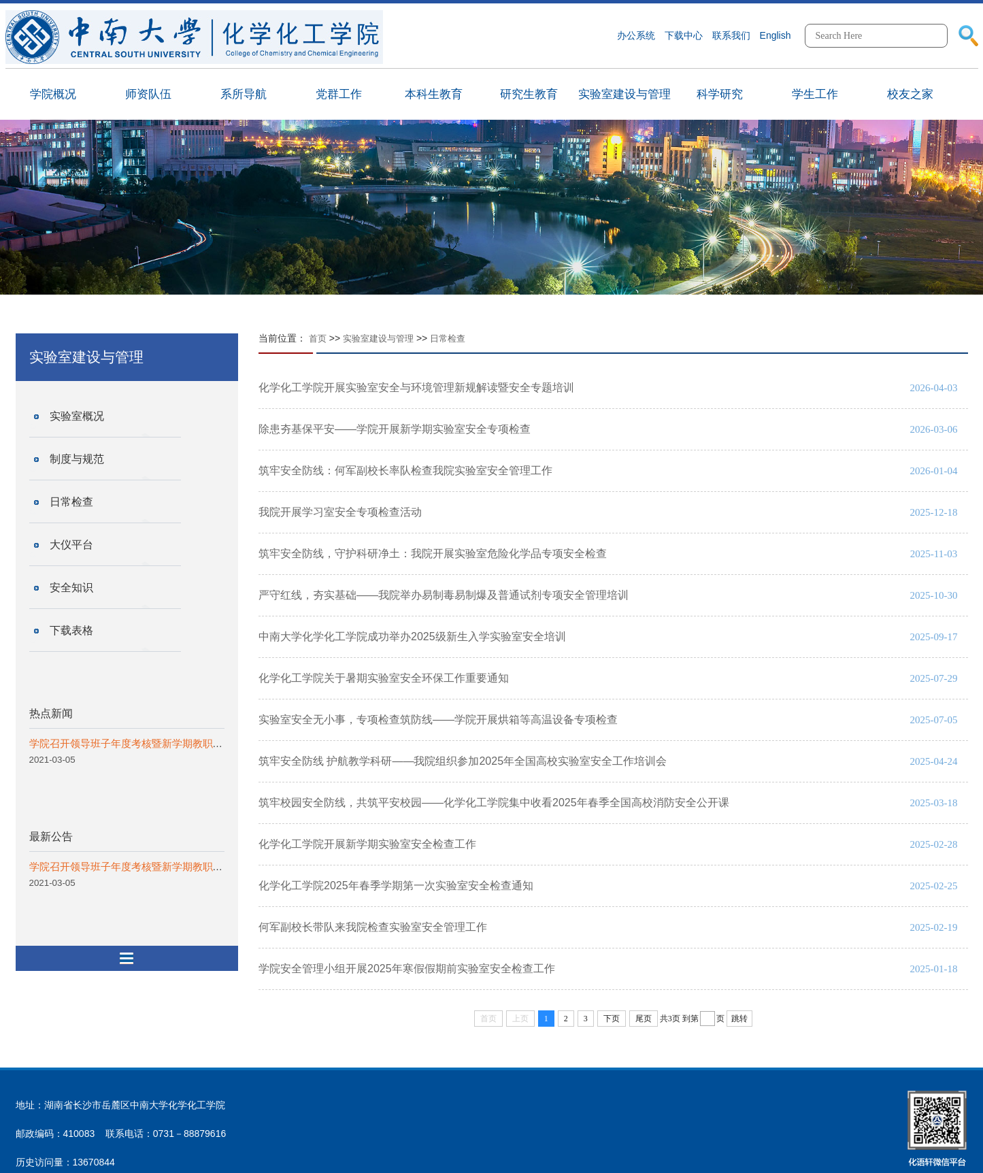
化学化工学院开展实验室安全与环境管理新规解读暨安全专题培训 (416, 387)
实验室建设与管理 (624, 94)
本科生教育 (434, 94)
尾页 (643, 1018)
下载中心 (684, 35)
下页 (611, 1018)
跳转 (739, 1018)
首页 (318, 338)
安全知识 (71, 587)
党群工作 (339, 94)
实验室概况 (77, 416)
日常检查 (71, 502)
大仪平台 (71, 544)
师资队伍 (148, 94)
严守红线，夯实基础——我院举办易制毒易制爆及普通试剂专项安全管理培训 (444, 595)
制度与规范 (77, 459)
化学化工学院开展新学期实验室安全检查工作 (367, 844)
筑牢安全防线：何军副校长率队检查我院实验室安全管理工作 (405, 470)
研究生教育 (529, 94)
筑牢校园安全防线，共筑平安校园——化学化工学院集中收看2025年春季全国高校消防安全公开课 (494, 802)
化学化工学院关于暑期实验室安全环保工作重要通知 (384, 678)
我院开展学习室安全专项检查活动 (340, 512)
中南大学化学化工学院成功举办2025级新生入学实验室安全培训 (412, 636)
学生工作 (815, 94)
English (775, 35)
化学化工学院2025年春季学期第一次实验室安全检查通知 (396, 885)
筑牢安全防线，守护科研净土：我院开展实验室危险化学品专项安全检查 (433, 553)
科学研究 (720, 94)
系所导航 (243, 94)
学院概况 (53, 94)
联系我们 (731, 35)
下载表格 (71, 630)
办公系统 (636, 35)
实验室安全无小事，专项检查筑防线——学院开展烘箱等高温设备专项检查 (438, 719)
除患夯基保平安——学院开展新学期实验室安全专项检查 (395, 429)
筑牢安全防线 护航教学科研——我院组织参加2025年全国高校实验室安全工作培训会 (463, 761)
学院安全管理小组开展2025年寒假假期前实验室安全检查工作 (407, 968)
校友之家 (910, 94)
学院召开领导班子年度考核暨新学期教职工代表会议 (146, 743)
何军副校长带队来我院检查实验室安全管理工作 (373, 927)
